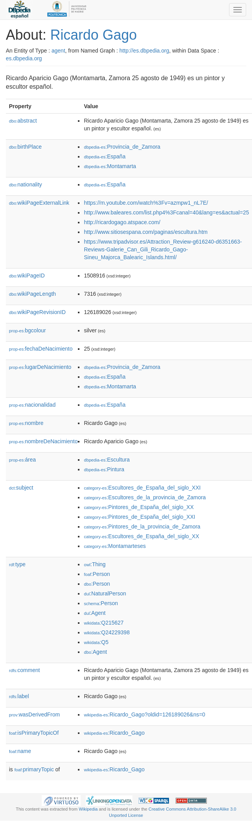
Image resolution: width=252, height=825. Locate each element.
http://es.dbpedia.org (144, 50)
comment (24, 670)
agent (58, 50)
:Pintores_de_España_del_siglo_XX (139, 507)
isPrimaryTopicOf (34, 733)
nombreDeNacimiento (43, 441)
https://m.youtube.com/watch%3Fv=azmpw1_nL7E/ (146, 203)
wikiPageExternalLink (39, 203)
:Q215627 (103, 623)
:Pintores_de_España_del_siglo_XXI (139, 517)
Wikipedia (88, 809)
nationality (25, 184)
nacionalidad (32, 405)
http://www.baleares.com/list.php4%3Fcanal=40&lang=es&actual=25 (166, 212)
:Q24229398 (107, 632)
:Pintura (104, 469)
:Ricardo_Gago (114, 733)
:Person (97, 574)
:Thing (95, 564)
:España (104, 156)
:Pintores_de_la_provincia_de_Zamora (142, 526)
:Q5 (96, 642)
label (19, 696)
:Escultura (107, 459)
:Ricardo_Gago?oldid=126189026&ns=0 (144, 714)
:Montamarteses (115, 546)
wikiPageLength (32, 294)
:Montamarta (110, 166)
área (22, 459)
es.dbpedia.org (24, 58)
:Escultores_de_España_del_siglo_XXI (142, 487)
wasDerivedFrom (34, 714)
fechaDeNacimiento (40, 349)
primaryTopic (34, 769)
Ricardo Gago (93, 35)
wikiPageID (27, 275)
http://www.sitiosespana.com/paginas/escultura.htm (146, 232)
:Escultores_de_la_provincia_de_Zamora (145, 497)
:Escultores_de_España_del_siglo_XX (141, 536)
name (20, 751)
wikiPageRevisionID (37, 312)
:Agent (94, 613)
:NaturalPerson (105, 593)
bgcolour (27, 330)
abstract (23, 121)
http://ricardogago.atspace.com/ (122, 222)
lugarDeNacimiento (40, 367)
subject (21, 487)
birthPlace (25, 147)
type (17, 564)
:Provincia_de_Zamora (122, 147)
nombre (26, 423)
